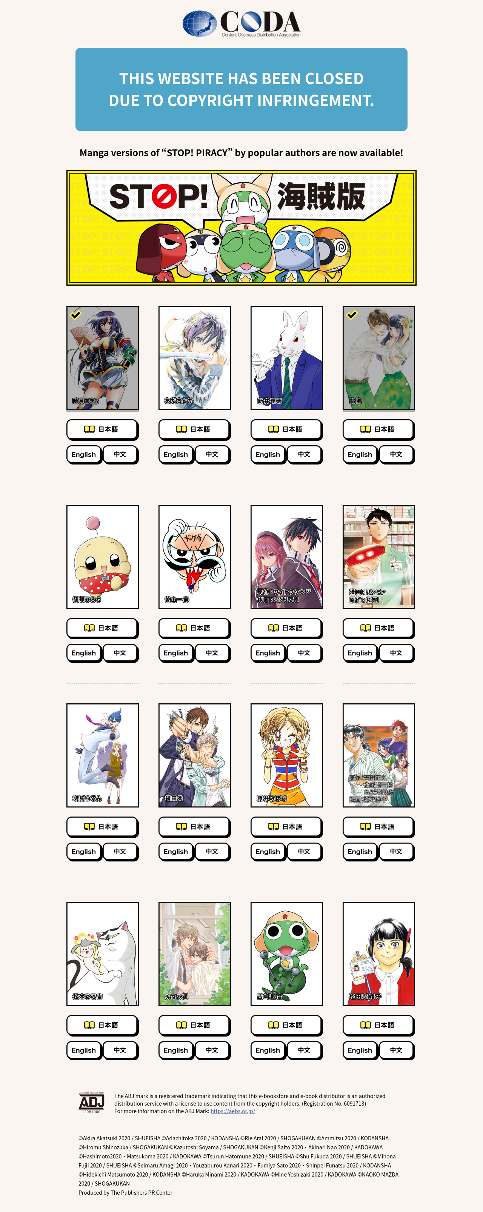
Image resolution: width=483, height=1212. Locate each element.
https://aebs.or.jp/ (233, 1111)
